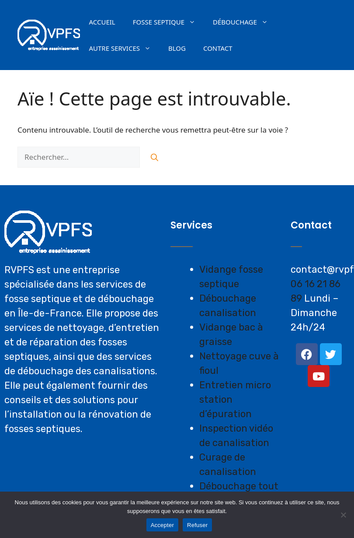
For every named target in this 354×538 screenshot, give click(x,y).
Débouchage (245, 22)
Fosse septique (168, 22)
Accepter (162, 525)
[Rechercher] (154, 157)
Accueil (102, 22)
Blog (177, 48)
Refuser (197, 525)
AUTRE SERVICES (124, 48)
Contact (218, 48)
